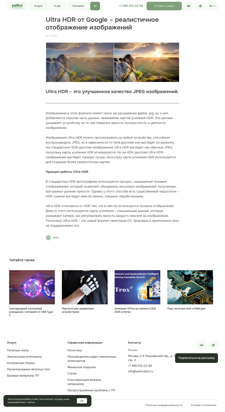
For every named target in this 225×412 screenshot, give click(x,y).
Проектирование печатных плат (28, 371)
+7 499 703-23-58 (131, 6)
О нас (57, 6)
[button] (164, 6)
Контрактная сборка (20, 364)
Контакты (78, 6)
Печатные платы (18, 352)
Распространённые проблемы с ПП (91, 392)
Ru (211, 6)
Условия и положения (203, 406)
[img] (200, 6)
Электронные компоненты (24, 358)
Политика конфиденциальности (163, 406)
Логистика (75, 352)
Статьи (72, 375)
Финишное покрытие (82, 369)
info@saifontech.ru (140, 373)
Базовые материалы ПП (23, 377)
